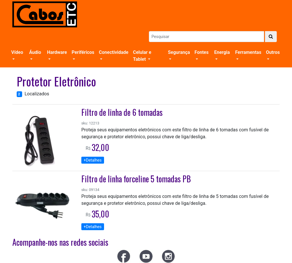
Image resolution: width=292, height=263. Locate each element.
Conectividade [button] (113, 52)
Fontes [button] (202, 52)
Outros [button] (273, 52)
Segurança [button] (179, 52)
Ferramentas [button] (248, 52)
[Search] (206, 36)
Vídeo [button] (17, 52)
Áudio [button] (35, 52)
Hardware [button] (57, 52)
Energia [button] (222, 52)
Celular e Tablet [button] (142, 56)
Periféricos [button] (83, 52)
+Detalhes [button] (93, 160)
